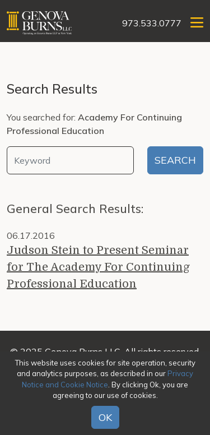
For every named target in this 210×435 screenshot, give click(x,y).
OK (105, 417)
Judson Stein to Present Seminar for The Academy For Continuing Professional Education (98, 267)
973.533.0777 (151, 23)
